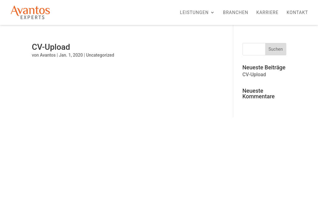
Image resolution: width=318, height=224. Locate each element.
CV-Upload (51, 47)
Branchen (235, 12)
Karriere (267, 12)
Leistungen (194, 12)
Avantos (48, 55)
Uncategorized (100, 55)
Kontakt (297, 12)
